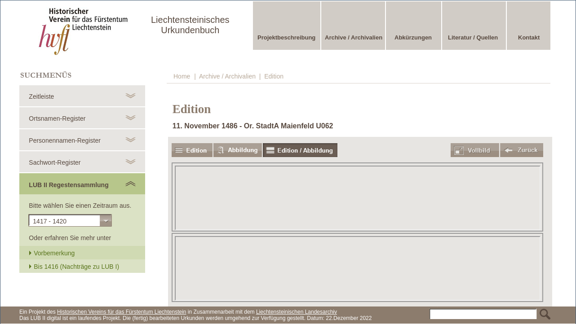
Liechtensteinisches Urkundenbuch (190, 25)
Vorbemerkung (52, 253)
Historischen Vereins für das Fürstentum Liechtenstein (121, 312)
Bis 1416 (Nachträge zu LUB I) (74, 266)
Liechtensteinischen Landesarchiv (296, 312)
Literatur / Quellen (473, 37)
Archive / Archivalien (353, 37)
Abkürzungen (413, 37)
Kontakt (529, 37)
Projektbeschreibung (286, 37)
